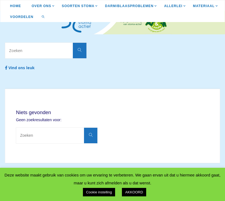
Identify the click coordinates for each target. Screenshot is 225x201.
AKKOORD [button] (134, 192)
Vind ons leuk (20, 67)
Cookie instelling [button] (99, 192)
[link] (43, 16)
